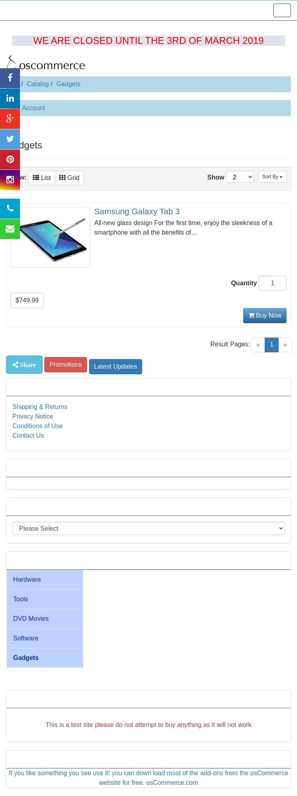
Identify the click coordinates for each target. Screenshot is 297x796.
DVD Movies (31, 618)
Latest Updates (115, 366)
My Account (28, 108)
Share (27, 364)
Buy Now (264, 315)
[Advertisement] (148, 730)
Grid (69, 177)
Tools (20, 599)
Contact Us (28, 435)
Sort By (272, 177)
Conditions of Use (37, 426)
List (42, 177)
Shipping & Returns (39, 406)
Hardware (27, 579)
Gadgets (68, 84)
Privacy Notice (32, 416)
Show (230, 177)
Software (25, 638)
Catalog (38, 84)
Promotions (66, 364)
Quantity (244, 283)
